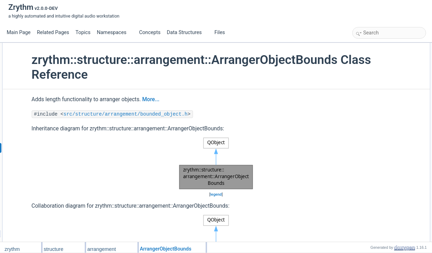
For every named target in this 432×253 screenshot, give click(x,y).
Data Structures (187, 32)
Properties (364, 100)
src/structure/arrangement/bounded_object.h (185, 114)
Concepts (150, 32)
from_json (369, 139)
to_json (367, 131)
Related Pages (53, 32)
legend (215, 194)
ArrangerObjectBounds (381, 54)
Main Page (19, 32)
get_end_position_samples (385, 77)
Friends (361, 116)
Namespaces (114, 32)
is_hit (365, 85)
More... (210, 99)
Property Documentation (377, 193)
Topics (83, 32)
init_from (368, 124)
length (366, 62)
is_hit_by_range (375, 93)
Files (222, 32)
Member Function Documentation (385, 155)
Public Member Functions (378, 46)
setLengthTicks (374, 69)
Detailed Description (373, 147)
